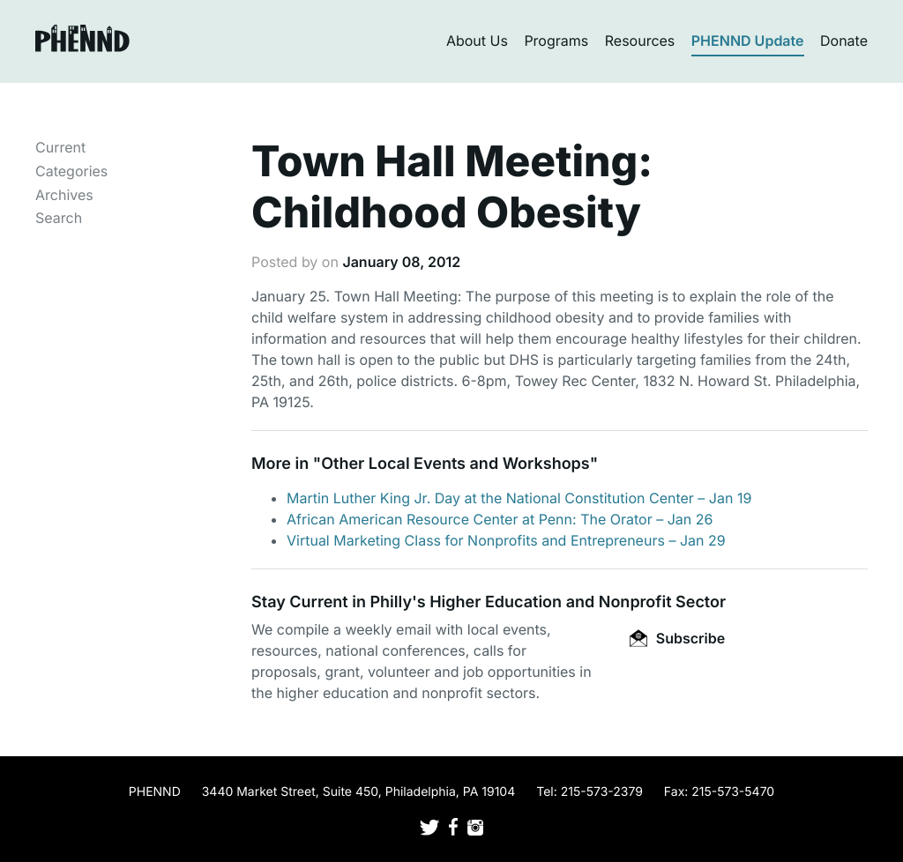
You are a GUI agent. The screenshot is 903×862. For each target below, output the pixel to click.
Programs (556, 40)
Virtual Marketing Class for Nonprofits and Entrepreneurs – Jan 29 (506, 540)
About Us (477, 40)
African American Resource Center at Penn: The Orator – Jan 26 (500, 519)
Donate (844, 40)
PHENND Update (747, 40)
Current (60, 147)
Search (58, 218)
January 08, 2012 (401, 262)
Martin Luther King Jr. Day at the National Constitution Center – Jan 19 (519, 498)
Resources (640, 40)
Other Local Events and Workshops (455, 464)
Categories (71, 171)
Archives (64, 195)
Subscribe (677, 638)
